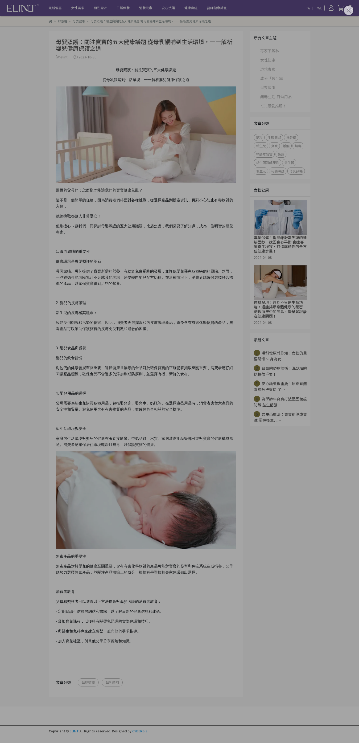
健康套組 (191, 7)
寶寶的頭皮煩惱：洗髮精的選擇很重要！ (280, 371)
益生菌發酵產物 (267, 162)
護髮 (286, 145)
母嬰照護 (88, 682)
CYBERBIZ (140, 731)
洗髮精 (291, 137)
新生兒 (261, 145)
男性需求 (100, 7)
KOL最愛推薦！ (273, 106)
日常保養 (123, 7)
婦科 (259, 137)
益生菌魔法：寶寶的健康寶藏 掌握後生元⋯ (280, 417)
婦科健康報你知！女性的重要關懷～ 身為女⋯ (280, 356)
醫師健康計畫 (217, 7)
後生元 (261, 170)
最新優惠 (55, 7)
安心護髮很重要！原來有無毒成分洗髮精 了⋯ (280, 386)
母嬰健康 (267, 87)
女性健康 (267, 60)
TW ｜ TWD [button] (313, 8)
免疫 (281, 154)
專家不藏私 (269, 50)
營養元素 (145, 7)
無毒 (298, 145)
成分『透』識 (271, 78)
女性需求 (77, 7)
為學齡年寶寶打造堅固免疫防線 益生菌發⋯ (280, 402)
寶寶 (274, 145)
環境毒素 (267, 69)
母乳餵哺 (112, 682)
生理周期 (274, 137)
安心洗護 (168, 7)
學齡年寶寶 (264, 154)
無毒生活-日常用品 (276, 96)
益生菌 (289, 162)
